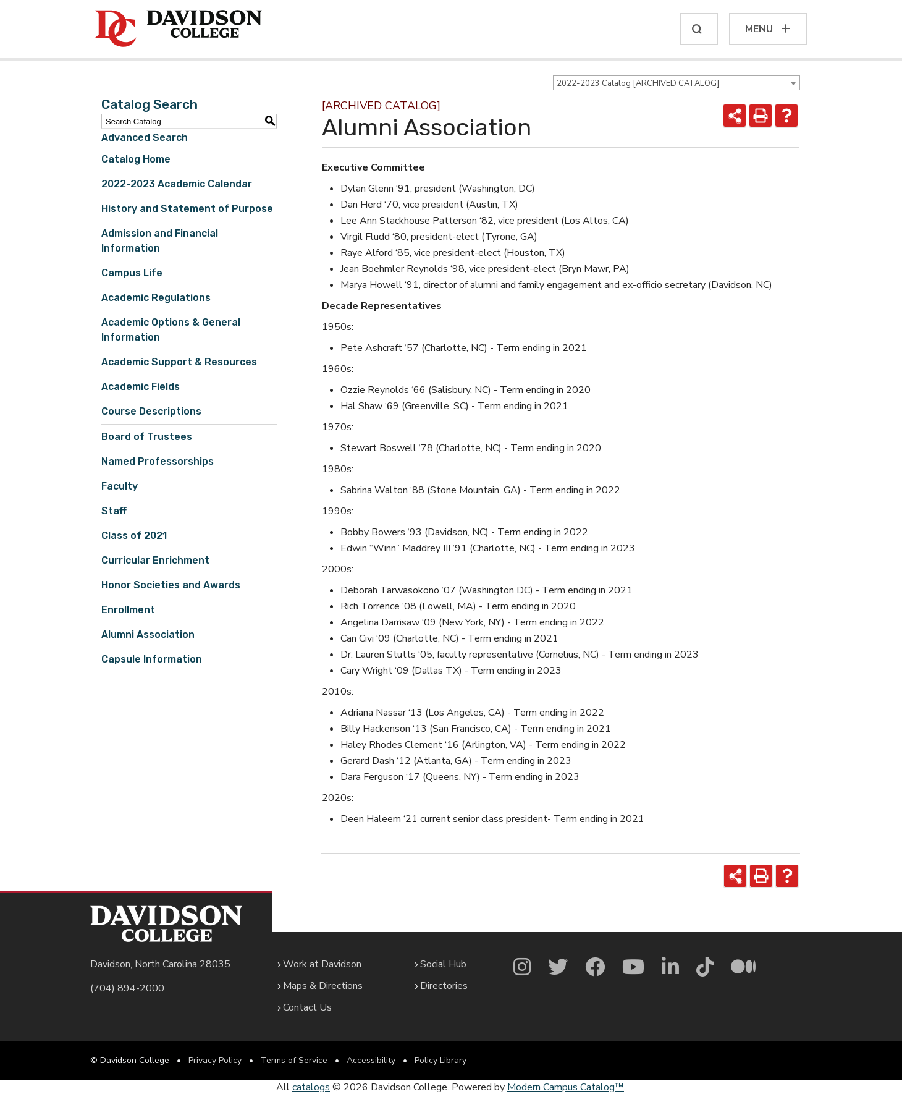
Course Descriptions (151, 411)
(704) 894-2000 (127, 988)
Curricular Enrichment (155, 560)
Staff (114, 511)
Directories (444, 986)
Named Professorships (157, 461)
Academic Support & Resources (179, 362)
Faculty (119, 486)
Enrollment (128, 610)
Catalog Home (136, 159)
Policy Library (440, 1060)
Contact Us (307, 1007)
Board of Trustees (146, 437)
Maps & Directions (323, 986)
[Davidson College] (178, 29)
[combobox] (676, 82)
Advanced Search (144, 137)
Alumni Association (148, 634)
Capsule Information (151, 659)
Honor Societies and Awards (170, 585)
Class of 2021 (134, 535)
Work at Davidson (322, 964)
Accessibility (371, 1060)
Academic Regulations (156, 297)
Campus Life (131, 273)
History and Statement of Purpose (187, 208)
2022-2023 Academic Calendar (176, 184)
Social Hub (443, 964)
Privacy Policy (215, 1060)
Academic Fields (140, 386)
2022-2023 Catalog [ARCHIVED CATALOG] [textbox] (638, 83)
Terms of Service (294, 1060)
